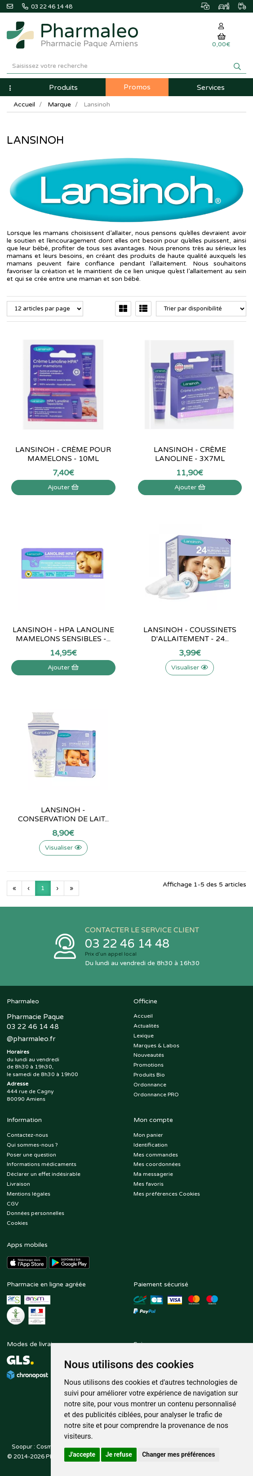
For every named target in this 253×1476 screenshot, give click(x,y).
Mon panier (148, 1135)
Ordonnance (149, 1085)
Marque (59, 104)
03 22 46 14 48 (127, 944)
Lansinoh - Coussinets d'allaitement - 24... (189, 634)
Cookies (17, 1223)
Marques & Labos (156, 1045)
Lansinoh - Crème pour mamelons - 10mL (63, 454)
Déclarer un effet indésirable (43, 1174)
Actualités (146, 1026)
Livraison (18, 1184)
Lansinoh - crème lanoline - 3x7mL (190, 454)
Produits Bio (149, 1075)
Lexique (143, 1036)
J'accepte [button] (82, 1454)
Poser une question (31, 1155)
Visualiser (189, 667)
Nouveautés (148, 1055)
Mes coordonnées (157, 1164)
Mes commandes (155, 1155)
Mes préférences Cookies (166, 1194)
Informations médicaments (41, 1164)
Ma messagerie (153, 1174)
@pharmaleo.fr (31, 1039)
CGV (12, 1204)
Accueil (24, 104)
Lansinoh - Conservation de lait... (63, 815)
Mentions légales (28, 1194)
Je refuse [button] (119, 1454)
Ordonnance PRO (156, 1094)
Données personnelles (35, 1213)
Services (211, 87)
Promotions (148, 1065)
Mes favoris (148, 1184)
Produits (63, 87)
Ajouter (63, 487)
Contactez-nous (27, 1135)
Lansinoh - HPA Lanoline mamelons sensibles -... (63, 634)
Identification (150, 1145)
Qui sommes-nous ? (32, 1145)
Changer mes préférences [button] (178, 1454)
